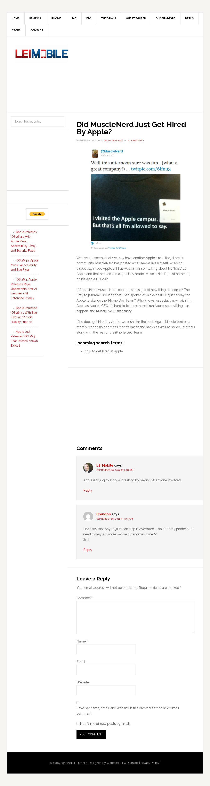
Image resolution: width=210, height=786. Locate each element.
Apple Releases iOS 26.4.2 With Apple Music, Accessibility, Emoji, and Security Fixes (24, 241)
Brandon (103, 514)
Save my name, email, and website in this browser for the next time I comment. (127, 710)
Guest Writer (136, 18)
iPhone (56, 18)
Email (81, 662)
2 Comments (136, 140)
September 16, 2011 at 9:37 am (114, 518)
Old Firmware (165, 18)
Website (82, 682)
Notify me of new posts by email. (105, 724)
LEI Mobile (104, 465)
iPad (73, 18)
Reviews (35, 18)
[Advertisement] (143, 73)
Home (15, 18)
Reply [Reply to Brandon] (87, 550)
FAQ (88, 18)
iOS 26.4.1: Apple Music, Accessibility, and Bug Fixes (24, 265)
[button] (136, 199)
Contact (36, 30)
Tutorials (108, 18)
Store (16, 30)
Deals (189, 18)
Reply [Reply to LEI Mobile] (87, 490)
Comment (85, 598)
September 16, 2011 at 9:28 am (114, 470)
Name (82, 641)
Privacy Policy (150, 763)
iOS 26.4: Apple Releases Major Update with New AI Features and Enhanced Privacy (24, 289)
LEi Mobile (41, 54)
